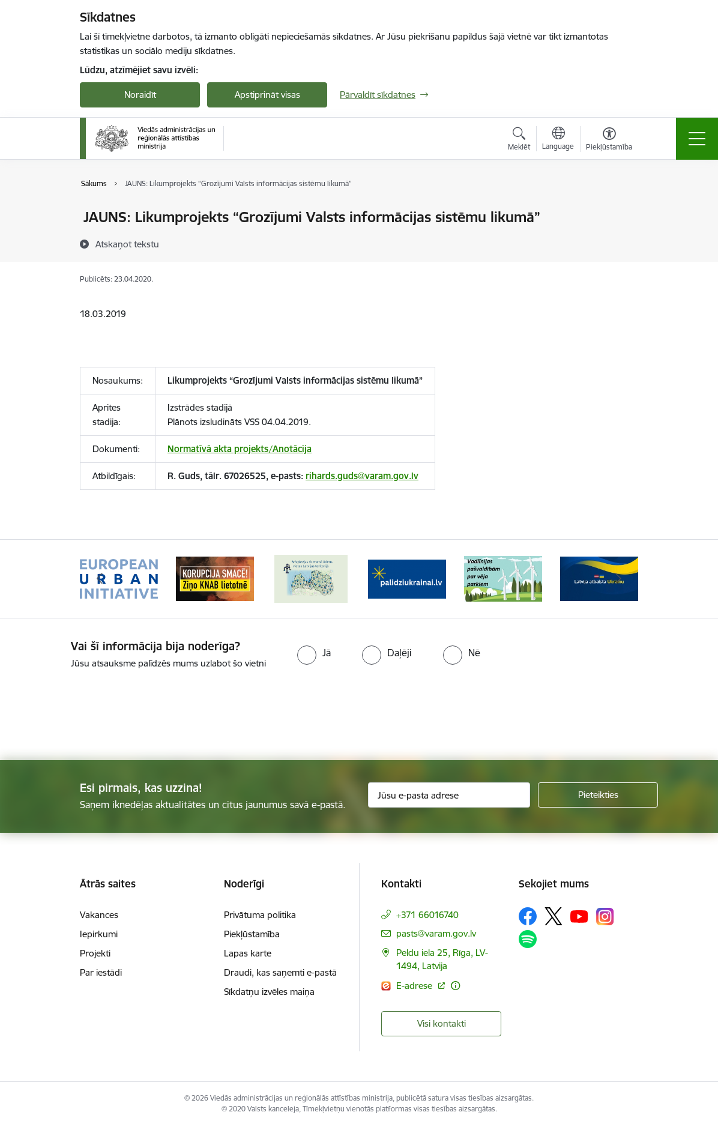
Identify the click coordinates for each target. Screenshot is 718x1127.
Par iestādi (101, 972)
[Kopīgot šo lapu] (621, 242)
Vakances (99, 914)
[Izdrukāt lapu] (621, 212)
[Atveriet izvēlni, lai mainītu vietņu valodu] (558, 140)
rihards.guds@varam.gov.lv (362, 476)
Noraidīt (140, 94)
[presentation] (100, 715)
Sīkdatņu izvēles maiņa (269, 991)
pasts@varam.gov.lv (436, 933)
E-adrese (415, 985)
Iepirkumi (99, 934)
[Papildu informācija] (455, 985)
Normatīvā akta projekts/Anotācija (239, 449)
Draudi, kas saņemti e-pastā (280, 972)
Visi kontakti (441, 1023)
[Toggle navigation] (697, 139)
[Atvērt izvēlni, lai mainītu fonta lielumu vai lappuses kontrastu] (609, 140)
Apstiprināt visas (267, 94)
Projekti (95, 953)
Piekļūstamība (252, 934)
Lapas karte (247, 953)
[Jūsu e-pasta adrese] (449, 795)
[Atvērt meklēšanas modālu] (519, 140)
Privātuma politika (260, 914)
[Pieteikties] (598, 795)
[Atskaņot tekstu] (127, 244)
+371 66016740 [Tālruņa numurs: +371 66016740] (427, 914)
